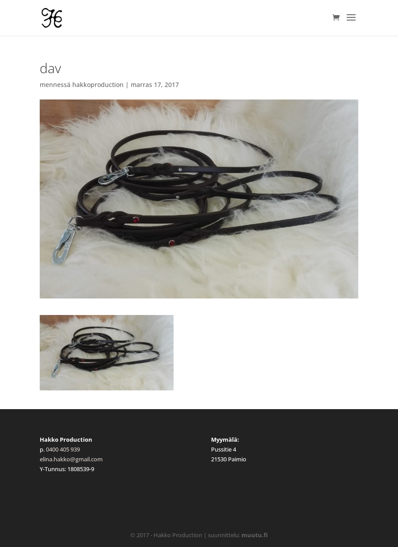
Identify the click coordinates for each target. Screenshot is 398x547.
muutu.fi (254, 535)
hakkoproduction (98, 84)
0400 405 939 (63, 449)
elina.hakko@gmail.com (71, 459)
